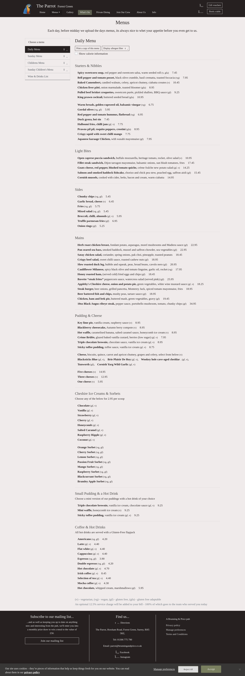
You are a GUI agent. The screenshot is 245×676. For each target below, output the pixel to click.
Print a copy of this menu (87, 52)
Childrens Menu (47, 66)
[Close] (239, 669)
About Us (124, 12)
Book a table (214, 11)
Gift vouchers (215, 5)
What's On (75, 12)
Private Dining (91, 12)
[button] (65, 52)
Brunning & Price (177, 625)
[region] (122, 669)
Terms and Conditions (177, 640)
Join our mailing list (52, 647)
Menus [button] (50, 12)
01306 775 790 (124, 646)
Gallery (62, 12)
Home (40, 12)
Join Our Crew (109, 12)
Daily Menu (47, 52)
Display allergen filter (115, 52)
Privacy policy (173, 631)
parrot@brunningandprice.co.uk (126, 652)
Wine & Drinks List (38, 79)
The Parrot (46, 5)
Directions (122, 630)
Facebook (122, 659)
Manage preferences (176, 636)
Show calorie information (93, 57)
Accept (211, 669)
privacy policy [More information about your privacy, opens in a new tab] (32, 672)
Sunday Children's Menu (47, 73)
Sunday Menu (47, 59)
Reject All (188, 670)
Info (135, 12)
